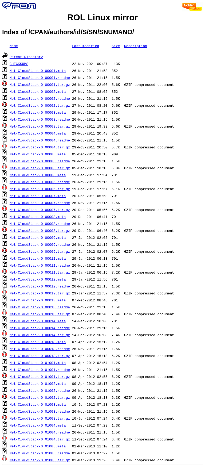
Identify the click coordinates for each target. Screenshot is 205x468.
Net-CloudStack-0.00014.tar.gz (40, 334)
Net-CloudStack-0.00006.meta (38, 174)
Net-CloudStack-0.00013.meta (38, 300)
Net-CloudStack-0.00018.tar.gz (40, 355)
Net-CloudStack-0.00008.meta (38, 216)
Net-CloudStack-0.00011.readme (40, 265)
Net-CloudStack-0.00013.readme (40, 307)
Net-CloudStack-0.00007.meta (38, 195)
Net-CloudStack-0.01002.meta (38, 383)
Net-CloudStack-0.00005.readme (40, 161)
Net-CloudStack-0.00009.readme (40, 244)
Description (135, 45)
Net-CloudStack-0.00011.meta (38, 258)
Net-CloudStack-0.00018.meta (38, 341)
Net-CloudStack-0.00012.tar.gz (40, 293)
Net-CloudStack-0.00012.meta (38, 279)
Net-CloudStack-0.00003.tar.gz (40, 126)
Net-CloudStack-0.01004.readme (40, 432)
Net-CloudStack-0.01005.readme (40, 453)
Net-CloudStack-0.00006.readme (40, 181)
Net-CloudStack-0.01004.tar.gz (40, 439)
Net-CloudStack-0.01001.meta (38, 362)
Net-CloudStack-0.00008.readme (40, 223)
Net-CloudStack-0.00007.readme (40, 202)
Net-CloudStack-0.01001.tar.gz (40, 376)
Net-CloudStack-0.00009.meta (38, 237)
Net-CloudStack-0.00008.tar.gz (40, 230)
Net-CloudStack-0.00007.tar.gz (40, 209)
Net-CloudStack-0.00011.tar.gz (40, 272)
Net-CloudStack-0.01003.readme (40, 411)
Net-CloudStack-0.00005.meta (38, 154)
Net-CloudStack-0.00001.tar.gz (40, 84)
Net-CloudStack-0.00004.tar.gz (40, 147)
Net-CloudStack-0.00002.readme (40, 98)
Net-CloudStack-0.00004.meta (38, 133)
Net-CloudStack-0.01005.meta (38, 446)
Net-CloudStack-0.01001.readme (40, 369)
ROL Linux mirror (102, 17)
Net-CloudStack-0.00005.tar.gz (40, 168)
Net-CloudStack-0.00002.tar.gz (40, 105)
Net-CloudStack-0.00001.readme (40, 77)
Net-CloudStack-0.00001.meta (38, 70)
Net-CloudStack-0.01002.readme (40, 390)
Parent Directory (26, 56)
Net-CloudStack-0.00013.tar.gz (40, 314)
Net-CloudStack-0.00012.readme (40, 286)
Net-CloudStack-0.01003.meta (38, 404)
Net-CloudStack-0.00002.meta (38, 91)
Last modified (85, 45)
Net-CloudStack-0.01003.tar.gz (40, 418)
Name (14, 45)
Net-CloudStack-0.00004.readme (40, 140)
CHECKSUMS (19, 63)
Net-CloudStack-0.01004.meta (38, 425)
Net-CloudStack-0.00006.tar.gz (40, 188)
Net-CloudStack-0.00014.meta (38, 321)
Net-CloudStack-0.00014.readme (40, 327)
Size (116, 45)
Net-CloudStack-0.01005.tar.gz (40, 460)
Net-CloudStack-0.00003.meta (38, 112)
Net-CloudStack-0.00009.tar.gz (40, 251)
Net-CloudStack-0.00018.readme (40, 348)
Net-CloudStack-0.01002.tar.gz (40, 397)
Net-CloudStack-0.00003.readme (40, 119)
